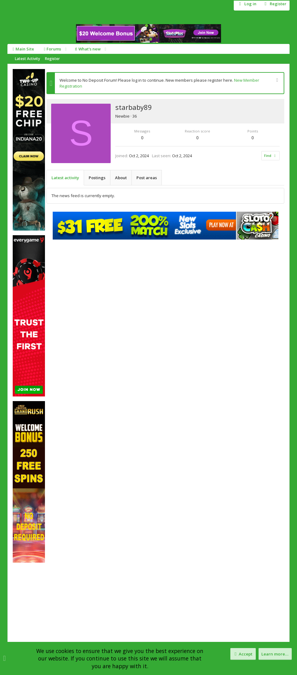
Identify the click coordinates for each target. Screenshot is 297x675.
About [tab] (121, 177)
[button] (65, 49)
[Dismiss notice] (276, 80)
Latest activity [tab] (65, 177)
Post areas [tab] (146, 177)
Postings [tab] (97, 177)
